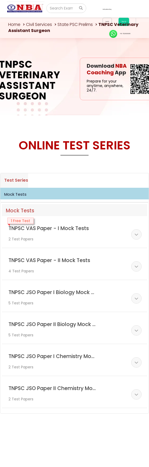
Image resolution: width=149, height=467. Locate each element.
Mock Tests (15, 194)
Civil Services (39, 24)
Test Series (16, 180)
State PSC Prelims (75, 24)
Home (14, 24)
